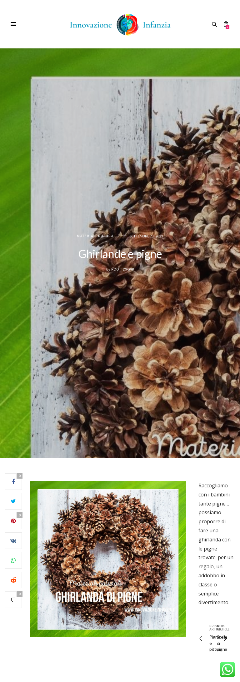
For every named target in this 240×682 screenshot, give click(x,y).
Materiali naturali (97, 235)
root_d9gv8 (122, 269)
